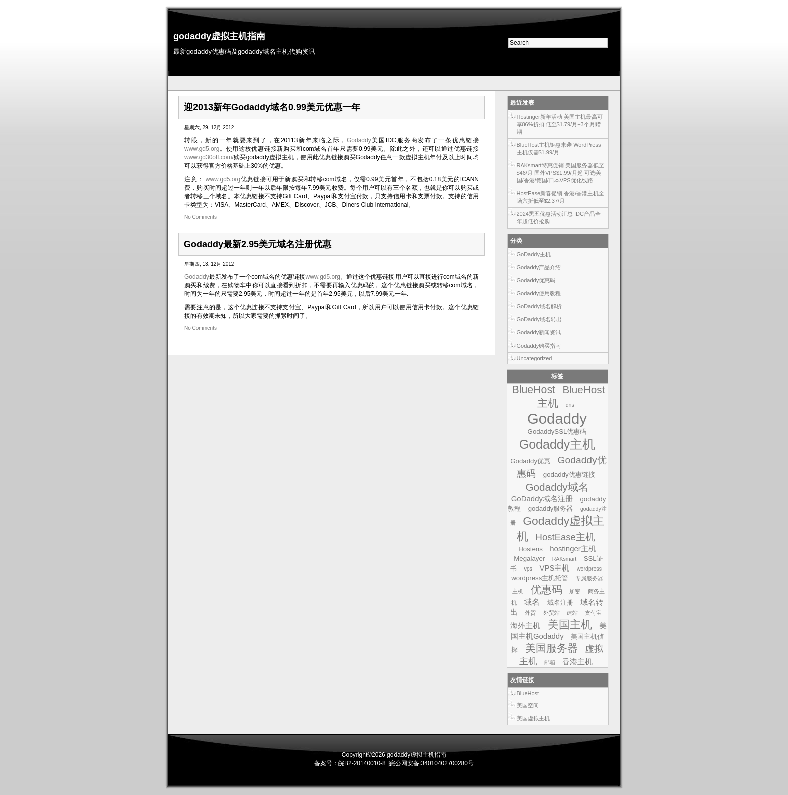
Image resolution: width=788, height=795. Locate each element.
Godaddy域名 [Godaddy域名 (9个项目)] (556, 487)
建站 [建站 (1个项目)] (572, 613)
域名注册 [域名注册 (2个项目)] (560, 602)
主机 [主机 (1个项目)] (517, 591)
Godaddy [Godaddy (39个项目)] (557, 418)
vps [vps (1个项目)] (528, 568)
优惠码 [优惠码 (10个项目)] (546, 590)
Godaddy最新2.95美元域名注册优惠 (257, 244)
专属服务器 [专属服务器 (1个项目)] (589, 578)
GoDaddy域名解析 (539, 306)
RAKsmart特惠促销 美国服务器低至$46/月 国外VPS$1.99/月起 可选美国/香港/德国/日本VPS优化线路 (560, 172)
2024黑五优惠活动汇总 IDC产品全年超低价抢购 (559, 217)
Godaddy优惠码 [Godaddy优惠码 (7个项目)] (561, 467)
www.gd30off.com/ (209, 157)
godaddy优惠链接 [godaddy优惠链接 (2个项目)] (569, 474)
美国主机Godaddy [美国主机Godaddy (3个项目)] (559, 630)
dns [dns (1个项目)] (570, 405)
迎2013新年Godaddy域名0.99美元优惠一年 (272, 107)
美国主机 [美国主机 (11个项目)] (570, 624)
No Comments (200, 217)
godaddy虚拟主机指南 (219, 36)
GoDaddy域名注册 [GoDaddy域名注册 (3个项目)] (542, 498)
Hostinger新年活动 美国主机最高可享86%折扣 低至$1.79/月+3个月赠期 (560, 124)
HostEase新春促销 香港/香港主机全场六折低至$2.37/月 (561, 197)
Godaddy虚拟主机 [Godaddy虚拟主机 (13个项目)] (560, 528)
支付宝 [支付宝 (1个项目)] (593, 613)
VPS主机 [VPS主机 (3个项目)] (554, 567)
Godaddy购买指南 (539, 346)
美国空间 (528, 705)
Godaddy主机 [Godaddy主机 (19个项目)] (557, 444)
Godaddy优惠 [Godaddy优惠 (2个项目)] (530, 461)
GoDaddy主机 (534, 254)
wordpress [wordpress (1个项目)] (589, 568)
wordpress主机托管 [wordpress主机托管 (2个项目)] (539, 578)
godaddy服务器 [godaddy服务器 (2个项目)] (550, 508)
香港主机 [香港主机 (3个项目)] (577, 661)
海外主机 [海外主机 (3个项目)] (525, 625)
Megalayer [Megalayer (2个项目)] (529, 558)
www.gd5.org (201, 148)
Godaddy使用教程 (539, 293)
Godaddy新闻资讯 (539, 332)
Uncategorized (534, 358)
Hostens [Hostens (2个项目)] (530, 549)
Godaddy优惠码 (536, 280)
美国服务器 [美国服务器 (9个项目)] (551, 648)
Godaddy (359, 140)
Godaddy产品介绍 (539, 267)
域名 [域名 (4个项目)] (532, 601)
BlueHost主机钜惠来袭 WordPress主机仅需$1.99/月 (559, 148)
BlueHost (528, 693)
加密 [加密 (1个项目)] (574, 591)
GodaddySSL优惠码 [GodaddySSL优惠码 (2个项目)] (557, 431)
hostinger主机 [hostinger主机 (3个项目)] (573, 548)
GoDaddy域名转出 (539, 319)
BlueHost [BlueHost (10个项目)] (533, 390)
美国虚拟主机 (533, 718)
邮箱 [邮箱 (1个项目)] (549, 662)
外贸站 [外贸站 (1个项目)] (551, 613)
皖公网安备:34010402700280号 (431, 763)
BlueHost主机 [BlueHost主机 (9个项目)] (571, 396)
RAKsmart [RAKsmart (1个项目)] (564, 559)
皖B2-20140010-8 (362, 763)
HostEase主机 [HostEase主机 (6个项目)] (565, 537)
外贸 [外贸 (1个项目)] (530, 613)
